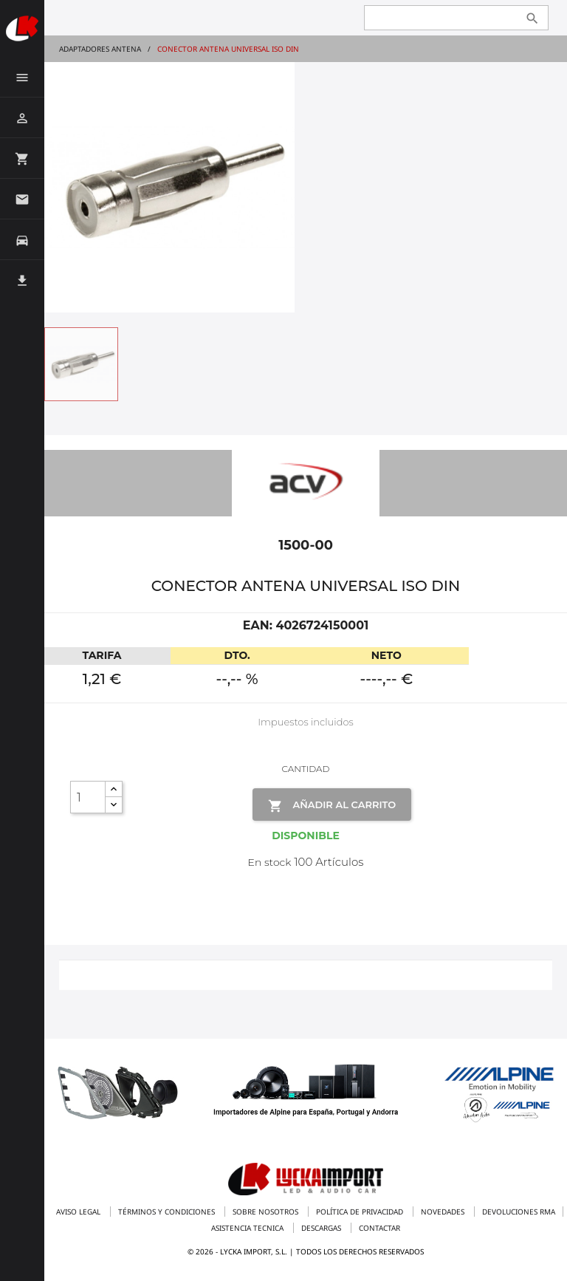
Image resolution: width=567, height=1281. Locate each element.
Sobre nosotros (266, 1211)
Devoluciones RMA (518, 1211)
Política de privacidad (360, 1211)
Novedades (444, 1211)
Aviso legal (79, 1211)
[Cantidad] (88, 797)
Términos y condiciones (167, 1211)
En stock (270, 862)
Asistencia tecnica (248, 1228)
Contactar (379, 1228)
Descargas (322, 1228)
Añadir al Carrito (332, 806)
